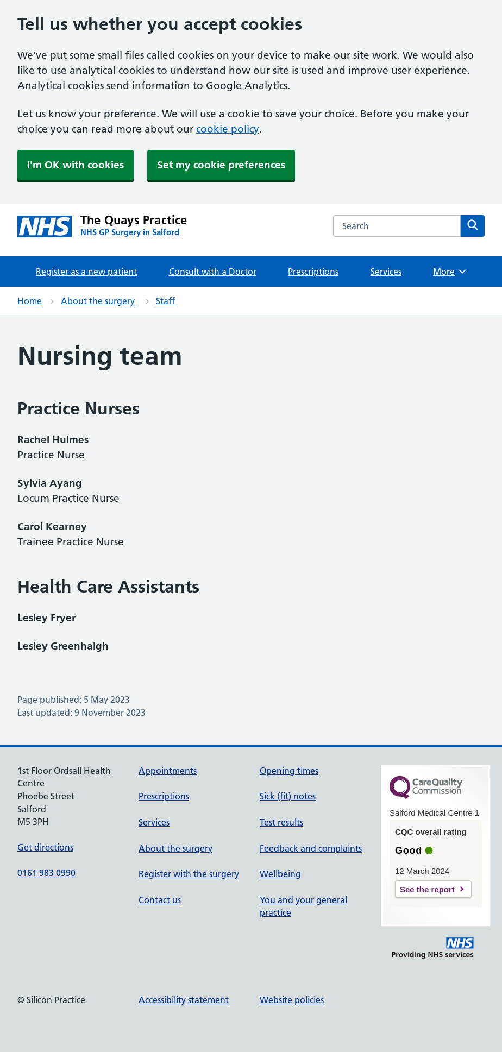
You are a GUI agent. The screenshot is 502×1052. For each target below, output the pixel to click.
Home (29, 300)
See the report (427, 889)
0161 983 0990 (46, 872)
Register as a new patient (86, 271)
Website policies (292, 999)
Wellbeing (280, 873)
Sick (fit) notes (288, 796)
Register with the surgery (189, 873)
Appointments (168, 770)
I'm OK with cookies (75, 165)
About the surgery (99, 300)
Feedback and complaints (311, 848)
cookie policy (227, 129)
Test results (281, 822)
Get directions (45, 847)
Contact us (160, 899)
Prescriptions (313, 271)
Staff (165, 300)
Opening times (289, 770)
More (450, 271)
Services (386, 271)
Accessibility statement (184, 999)
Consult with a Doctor (212, 271)
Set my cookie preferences (221, 165)
